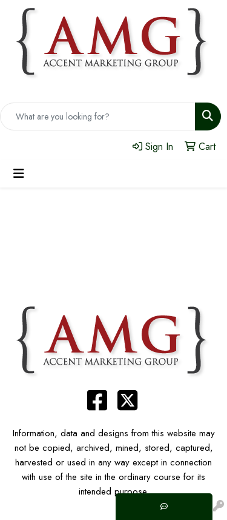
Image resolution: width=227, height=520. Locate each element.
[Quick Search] (98, 116)
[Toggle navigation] (18, 174)
